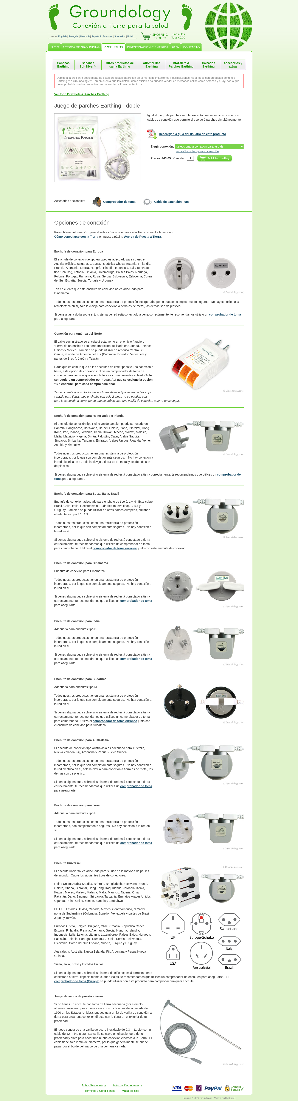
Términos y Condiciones (100, 1090)
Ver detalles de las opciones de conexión (197, 151)
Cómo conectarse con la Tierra (76, 236)
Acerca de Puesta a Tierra (142, 236)
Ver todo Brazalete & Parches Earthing (81, 94)
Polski (130, 36)
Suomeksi (120, 36)
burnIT (232, 1098)
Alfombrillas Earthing (151, 64)
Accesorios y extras (233, 64)
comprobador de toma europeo (115, 548)
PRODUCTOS (113, 47)
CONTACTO (191, 47)
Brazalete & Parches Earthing (181, 64)
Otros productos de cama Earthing (120, 64)
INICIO (54, 47)
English (62, 36)
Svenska (107, 36)
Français (73, 36)
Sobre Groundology (94, 1085)
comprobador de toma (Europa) (76, 981)
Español (96, 36)
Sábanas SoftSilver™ (87, 64)
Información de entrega (127, 1085)
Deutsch (85, 36)
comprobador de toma (225, 314)
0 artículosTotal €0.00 (178, 35)
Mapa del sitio (130, 1090)
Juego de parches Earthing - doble (97, 105)
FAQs (175, 47)
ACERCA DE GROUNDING (81, 47)
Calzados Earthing (208, 64)
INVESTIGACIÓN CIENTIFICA (147, 47)
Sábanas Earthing (63, 64)
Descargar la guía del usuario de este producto (192, 134)
